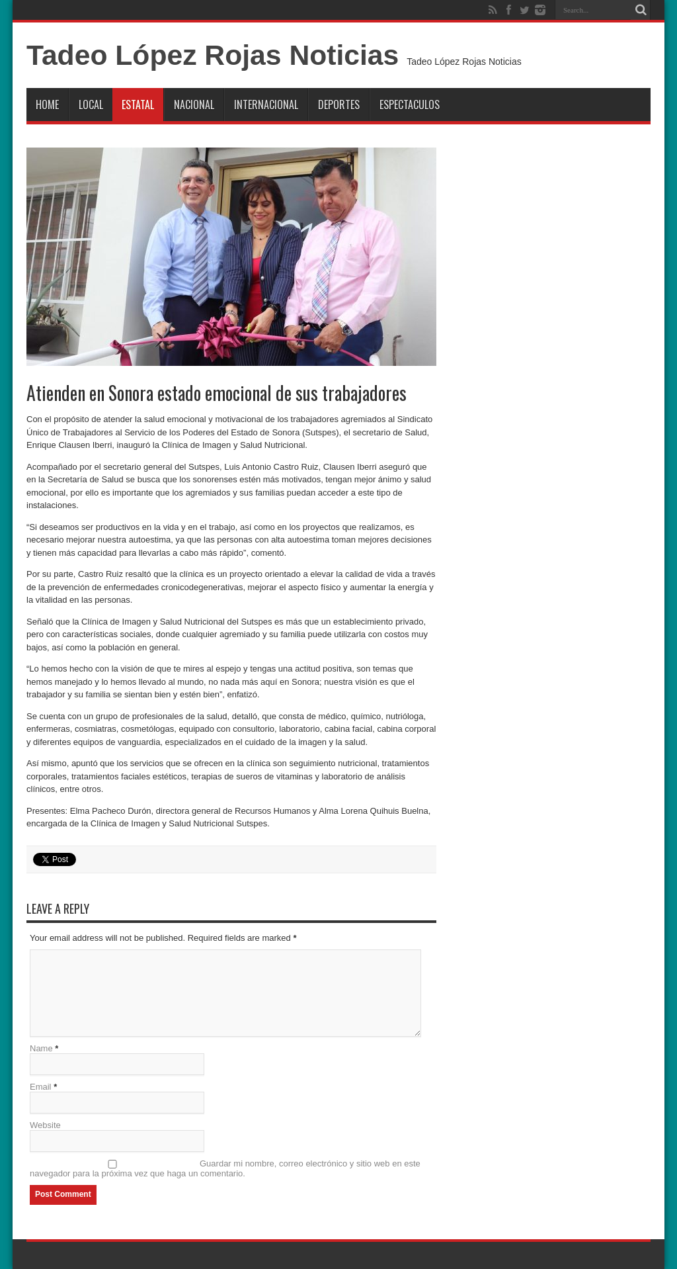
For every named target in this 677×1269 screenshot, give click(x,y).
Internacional (266, 104)
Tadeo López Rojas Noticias (212, 55)
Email (41, 1087)
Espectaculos (409, 104)
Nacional (194, 104)
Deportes (339, 104)
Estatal (138, 104)
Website (45, 1125)
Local (91, 104)
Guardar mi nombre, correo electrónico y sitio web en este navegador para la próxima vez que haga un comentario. (225, 1168)
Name (41, 1048)
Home (47, 104)
